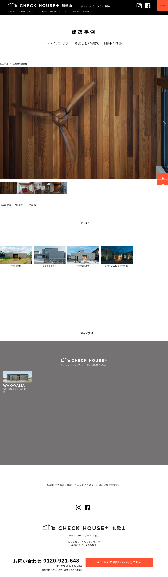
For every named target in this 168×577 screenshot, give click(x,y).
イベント (63, 11)
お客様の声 (40, 11)
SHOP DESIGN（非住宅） (117, 266)
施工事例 (4, 64)
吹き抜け (20, 205)
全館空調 (6, 205)
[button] (164, 123)
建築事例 (21, 11)
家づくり (30, 11)
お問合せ (160, 7)
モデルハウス (52, 11)
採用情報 (81, 11)
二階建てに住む (20, 64)
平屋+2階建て (83, 266)
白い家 (33, 205)
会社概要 (72, 11)
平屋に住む (16, 266)
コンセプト (11, 11)
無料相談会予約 (163, 175)
